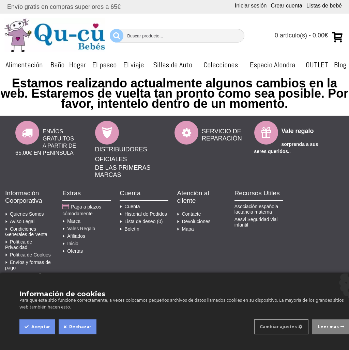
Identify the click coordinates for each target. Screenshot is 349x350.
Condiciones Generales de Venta (26, 231)
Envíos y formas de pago (28, 265)
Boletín (129, 229)
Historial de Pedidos (143, 214)
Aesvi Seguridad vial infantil (256, 222)
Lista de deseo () (141, 221)
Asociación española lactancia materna (256, 209)
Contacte (189, 214)
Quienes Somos (24, 214)
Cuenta (130, 206)
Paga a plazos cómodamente (81, 210)
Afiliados (73, 236)
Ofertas (72, 251)
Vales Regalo (78, 228)
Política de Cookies (28, 254)
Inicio (70, 243)
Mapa (185, 229)
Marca (71, 221)
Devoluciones (193, 221)
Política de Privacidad (18, 244)
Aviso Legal (19, 221)
